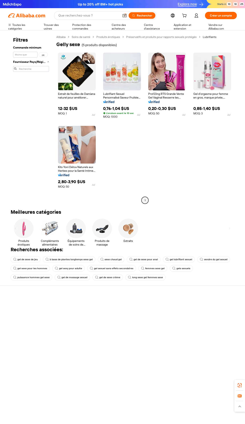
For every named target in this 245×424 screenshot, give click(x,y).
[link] (239, 385)
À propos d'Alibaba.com (211, 308)
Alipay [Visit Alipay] (116, 398)
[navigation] (31, 119)
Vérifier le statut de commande (27, 319)
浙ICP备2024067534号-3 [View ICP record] (221, 416)
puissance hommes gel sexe (31, 277)
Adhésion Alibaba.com (116, 316)
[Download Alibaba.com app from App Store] (193, 380)
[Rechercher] (142, 15)
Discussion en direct (21, 312)
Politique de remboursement (73, 312)
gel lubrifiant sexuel (179, 259)
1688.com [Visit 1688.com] (75, 398)
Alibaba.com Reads (114, 335)
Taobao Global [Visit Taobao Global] (145, 398)
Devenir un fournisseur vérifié (168, 319)
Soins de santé (81, 37)
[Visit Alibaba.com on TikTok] (228, 348)
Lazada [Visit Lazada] (128, 398)
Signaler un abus (18, 335)
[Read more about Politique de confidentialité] (166, 406)
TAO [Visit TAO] (160, 398)
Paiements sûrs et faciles (71, 304)
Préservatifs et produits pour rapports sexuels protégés (161, 37)
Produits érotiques (108, 37)
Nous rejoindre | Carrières (212, 332)
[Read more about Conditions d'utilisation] (197, 406)
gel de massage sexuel (72, 277)
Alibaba (61, 37)
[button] (124, 15)
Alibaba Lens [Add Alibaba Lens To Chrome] (26, 380)
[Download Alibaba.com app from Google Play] (223, 380)
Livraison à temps (66, 319)
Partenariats (156, 327)
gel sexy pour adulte (68, 268)
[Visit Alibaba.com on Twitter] (210, 348)
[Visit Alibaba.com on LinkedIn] (204, 348)
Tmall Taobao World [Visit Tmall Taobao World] (97, 398)
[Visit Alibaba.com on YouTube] (222, 348)
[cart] (185, 16)
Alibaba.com (168, 380)
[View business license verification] (158, 416)
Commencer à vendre (163, 304)
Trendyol (171, 398)
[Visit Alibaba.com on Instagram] (216, 348)
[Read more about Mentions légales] (52, 406)
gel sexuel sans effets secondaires (111, 268)
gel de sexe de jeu (25, 259)
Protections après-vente (70, 327)
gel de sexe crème (107, 277)
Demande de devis (114, 308)
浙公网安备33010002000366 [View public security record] (181, 416)
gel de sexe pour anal (143, 259)
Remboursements (19, 327)
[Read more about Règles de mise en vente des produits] (87, 406)
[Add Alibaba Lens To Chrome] (66, 380)
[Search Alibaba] (88, 15)
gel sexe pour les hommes (30, 268)
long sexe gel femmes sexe (145, 277)
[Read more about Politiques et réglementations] (23, 406)
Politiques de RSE (207, 316)
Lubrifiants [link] (209, 37)
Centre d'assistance (21, 304)
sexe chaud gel (111, 259)
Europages (187, 398)
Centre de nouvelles (209, 324)
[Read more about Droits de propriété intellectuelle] (129, 406)
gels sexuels (181, 268)
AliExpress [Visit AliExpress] (58, 398)
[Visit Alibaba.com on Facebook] (198, 348)
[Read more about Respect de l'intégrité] (226, 406)
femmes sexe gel (153, 268)
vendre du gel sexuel (213, 259)
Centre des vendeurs (162, 312)
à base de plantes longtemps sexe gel (69, 259)
